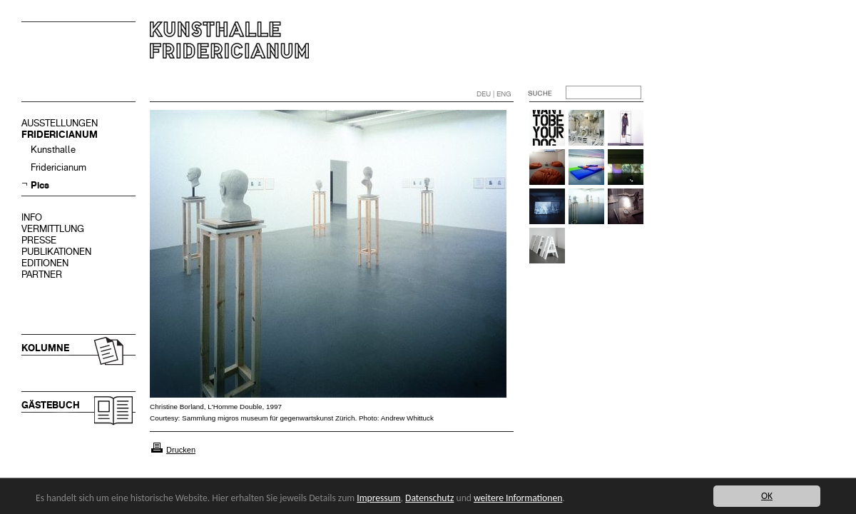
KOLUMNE (45, 348)
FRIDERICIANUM (59, 134)
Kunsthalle (53, 149)
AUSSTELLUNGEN (59, 123)
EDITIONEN (44, 263)
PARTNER (41, 274)
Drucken (180, 449)
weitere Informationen (518, 498)
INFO (31, 217)
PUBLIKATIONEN (56, 251)
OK (767, 496)
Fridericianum (58, 167)
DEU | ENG (494, 94)
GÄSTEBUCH (50, 405)
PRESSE (38, 240)
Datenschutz (429, 498)
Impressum (378, 498)
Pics (40, 185)
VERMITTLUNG (52, 228)
